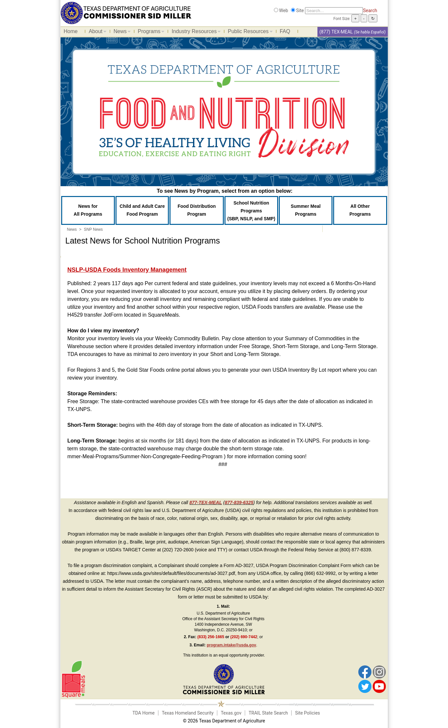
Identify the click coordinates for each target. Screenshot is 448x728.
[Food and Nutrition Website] (126, 12)
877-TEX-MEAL (205, 502)
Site (300, 10)
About (95, 32)
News (120, 32)
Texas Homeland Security (187, 713)
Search (370, 10)
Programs (149, 32)
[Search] (334, 10)
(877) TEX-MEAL (336, 31)
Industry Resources (194, 32)
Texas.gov (231, 713)
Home (71, 31)
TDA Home (144, 713)
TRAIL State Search (268, 713)
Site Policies (307, 713)
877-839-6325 (239, 502)
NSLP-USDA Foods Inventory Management (127, 269)
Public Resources (248, 32)
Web (283, 10)
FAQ (285, 31)
